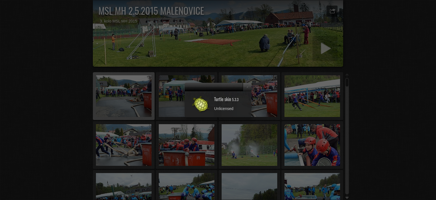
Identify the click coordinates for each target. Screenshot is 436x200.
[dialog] (218, 100)
